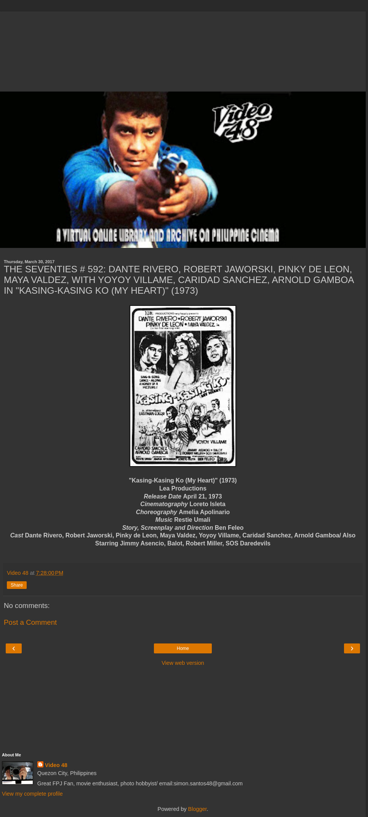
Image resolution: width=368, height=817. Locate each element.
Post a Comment (30, 622)
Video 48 (56, 765)
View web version (183, 663)
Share (17, 585)
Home (183, 648)
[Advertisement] (183, 49)
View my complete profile (32, 794)
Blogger (197, 809)
